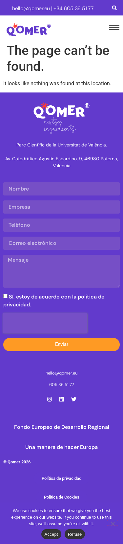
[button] (114, 7)
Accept (51, 534)
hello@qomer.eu (31, 8)
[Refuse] (112, 523)
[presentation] (45, 323)
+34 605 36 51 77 (73, 8)
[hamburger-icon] (112, 28)
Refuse (75, 534)
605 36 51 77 (61, 384)
